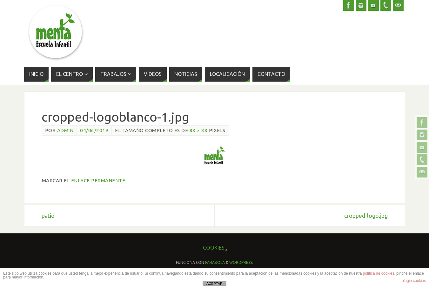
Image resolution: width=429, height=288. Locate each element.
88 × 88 (199, 130)
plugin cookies (414, 280)
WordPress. (241, 262)
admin (65, 130)
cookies (214, 248)
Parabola (215, 262)
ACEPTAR (214, 283)
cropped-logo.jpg (366, 215)
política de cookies (378, 273)
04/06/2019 (94, 130)
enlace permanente (98, 180)
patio (48, 215)
